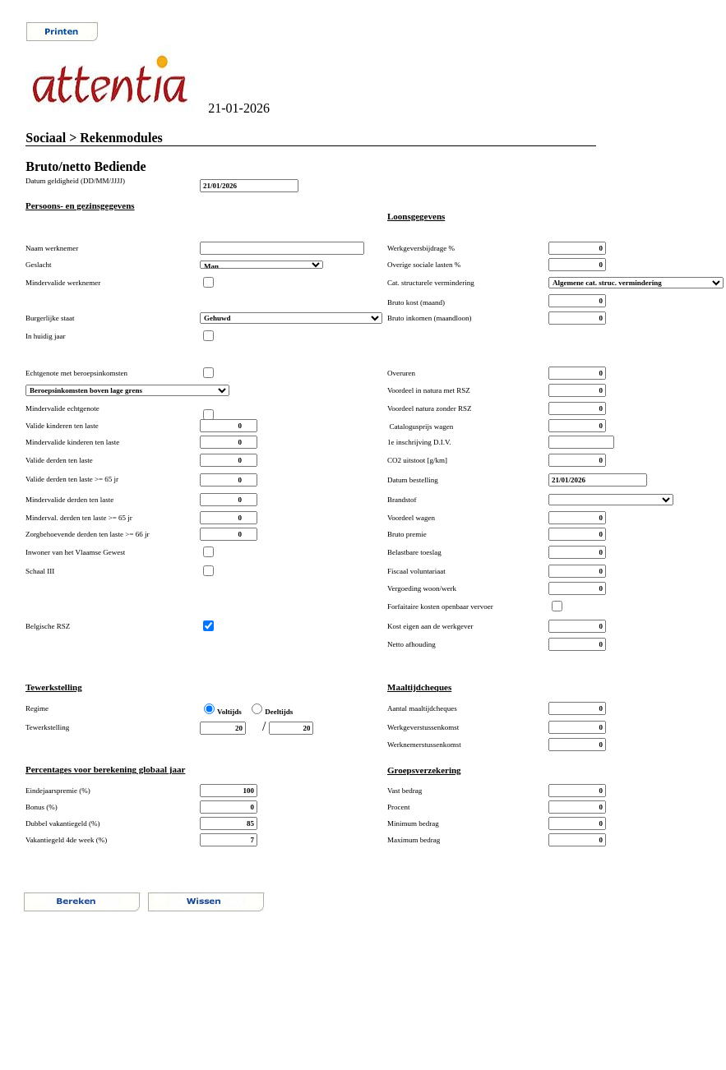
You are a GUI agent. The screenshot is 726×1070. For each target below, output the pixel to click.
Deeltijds (279, 712)
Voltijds (229, 712)
